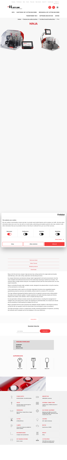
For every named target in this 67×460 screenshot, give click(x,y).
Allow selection (33, 244)
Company (13, 1)
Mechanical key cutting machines (49, 12)
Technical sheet (33, 260)
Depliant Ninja (19, 348)
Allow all (54, 244)
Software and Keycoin (46, 15)
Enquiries (33, 319)
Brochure (18, 346)
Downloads (33, 269)
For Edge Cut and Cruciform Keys (47, 19)
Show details (58, 239)
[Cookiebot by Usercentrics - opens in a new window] (58, 215)
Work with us (56, 3)
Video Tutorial (33, 263)
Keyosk (57, 15)
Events (27, 1)
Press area (32, 1)
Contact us (57, 1)
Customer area (50, 1)
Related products (33, 266)
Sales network (38, 1)
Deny (12, 244)
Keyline (19, 19)
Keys (13, 12)
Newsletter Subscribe (33, 326)
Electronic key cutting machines (27, 12)
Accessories (19, 344)
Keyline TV (44, 1)
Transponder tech (31, 15)
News (24, 1)
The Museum (19, 1)
